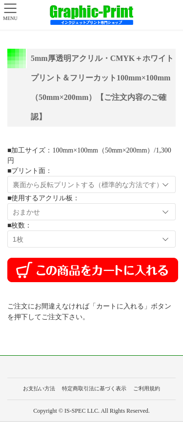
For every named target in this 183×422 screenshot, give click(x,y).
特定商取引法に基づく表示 (94, 388)
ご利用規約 (146, 388)
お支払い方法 (39, 388)
